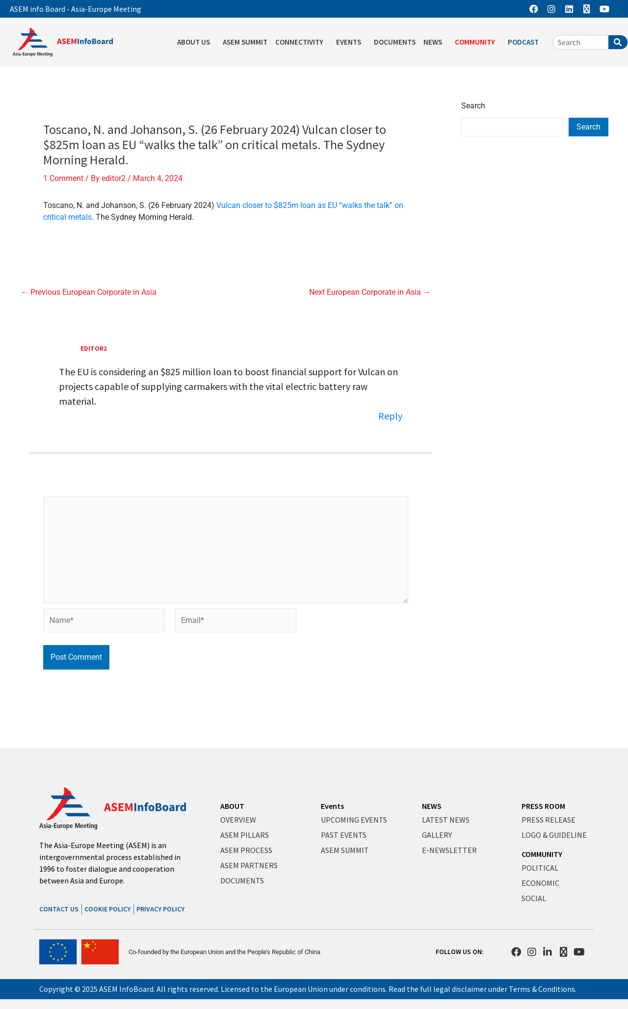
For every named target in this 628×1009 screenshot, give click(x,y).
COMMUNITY (477, 42)
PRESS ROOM (543, 806)
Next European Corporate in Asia (370, 292)
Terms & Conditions (542, 989)
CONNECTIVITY (301, 42)
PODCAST (526, 42)
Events (332, 806)
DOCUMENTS (395, 42)
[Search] (618, 42)
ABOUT (232, 806)
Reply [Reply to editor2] (390, 416)
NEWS (435, 42)
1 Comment (63, 178)
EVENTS (351, 42)
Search (473, 105)
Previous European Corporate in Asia (89, 292)
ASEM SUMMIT (245, 42)
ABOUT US (196, 42)
